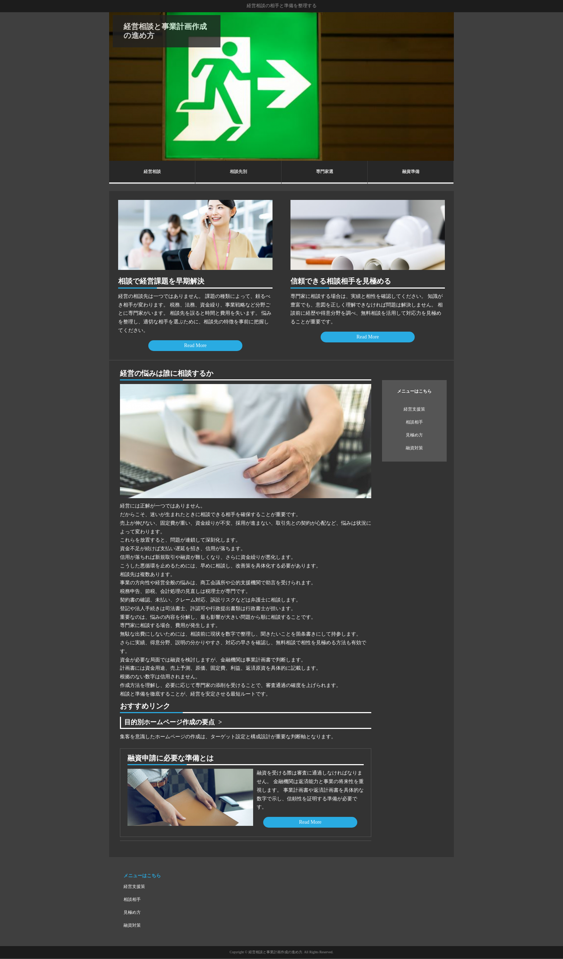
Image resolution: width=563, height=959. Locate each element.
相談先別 (238, 171)
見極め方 (414, 435)
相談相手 (414, 422)
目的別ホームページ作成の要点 (175, 722)
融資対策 (414, 447)
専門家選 (324, 171)
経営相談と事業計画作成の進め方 (165, 31)
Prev (118, 86)
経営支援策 (414, 409)
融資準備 (410, 171)
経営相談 (152, 171)
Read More (195, 345)
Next (444, 86)
